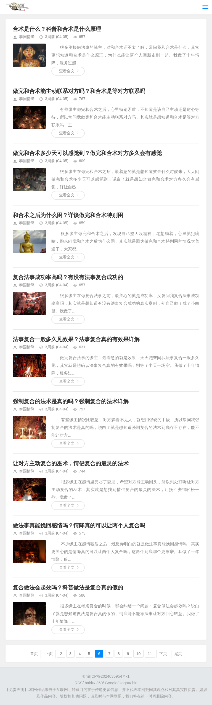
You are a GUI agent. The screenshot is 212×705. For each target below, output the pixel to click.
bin (134, 683)
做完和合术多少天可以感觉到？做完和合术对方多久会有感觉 (87, 153)
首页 (34, 653)
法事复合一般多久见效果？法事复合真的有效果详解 (76, 339)
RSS (79, 683)
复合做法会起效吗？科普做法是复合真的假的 (68, 587)
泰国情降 (27, 36)
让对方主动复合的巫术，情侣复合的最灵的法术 (71, 463)
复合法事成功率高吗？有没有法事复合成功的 (68, 277)
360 (99, 683)
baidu (89, 683)
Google (111, 683)
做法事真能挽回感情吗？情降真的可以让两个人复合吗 (79, 525)
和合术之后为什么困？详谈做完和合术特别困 (68, 215)
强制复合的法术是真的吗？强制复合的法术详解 (71, 401)
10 (138, 653)
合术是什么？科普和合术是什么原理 (57, 29)
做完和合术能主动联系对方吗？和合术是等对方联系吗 (79, 91)
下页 (163, 653)
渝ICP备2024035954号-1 (107, 676)
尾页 (178, 653)
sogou (125, 683)
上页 (49, 653)
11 (150, 653)
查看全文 (67, 71)
